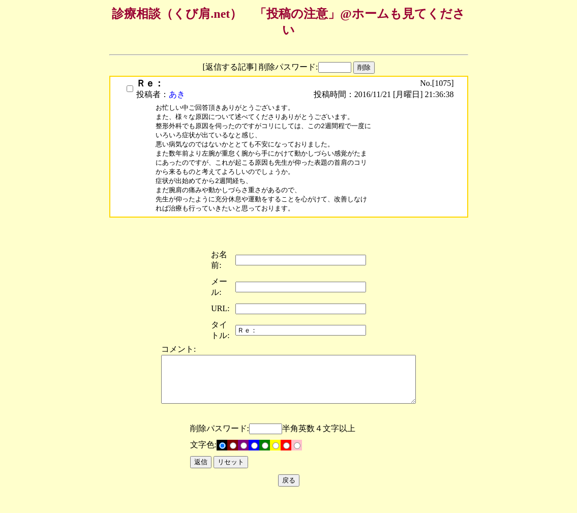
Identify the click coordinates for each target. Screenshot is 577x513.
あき (177, 94)
